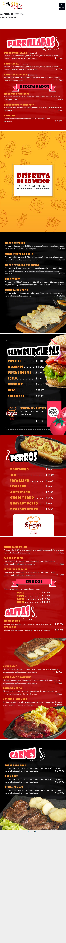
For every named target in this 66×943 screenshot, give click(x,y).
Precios (61, 8)
